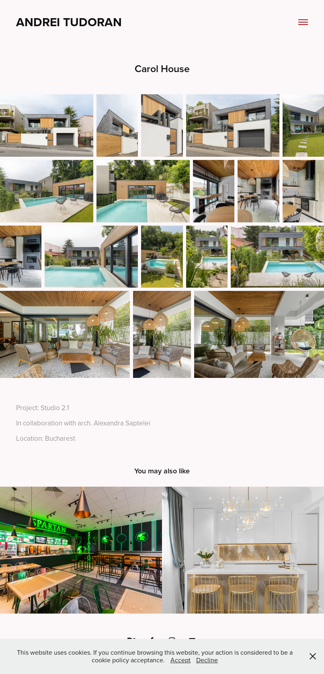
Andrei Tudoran (69, 22)
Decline (207, 659)
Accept (180, 659)
